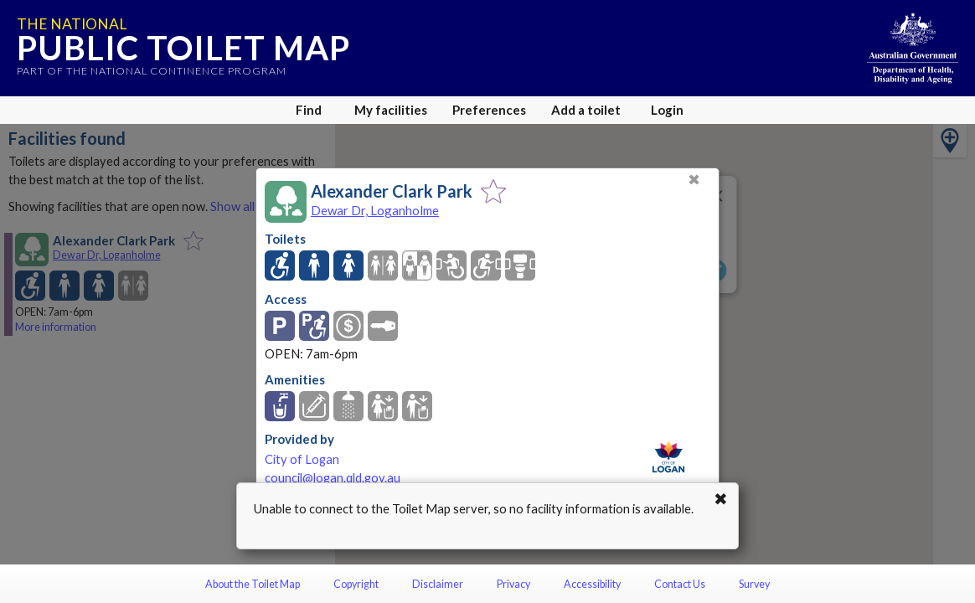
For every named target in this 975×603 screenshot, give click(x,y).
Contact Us (679, 584)
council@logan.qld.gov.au (332, 478)
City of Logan (302, 459)
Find (309, 109)
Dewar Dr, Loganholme (375, 210)
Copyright (356, 584)
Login (667, 109)
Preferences (489, 109)
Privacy (513, 584)
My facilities (390, 109)
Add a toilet (586, 109)
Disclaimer (437, 584)
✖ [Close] (694, 179)
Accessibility (592, 584)
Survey (754, 584)
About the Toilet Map (252, 584)
